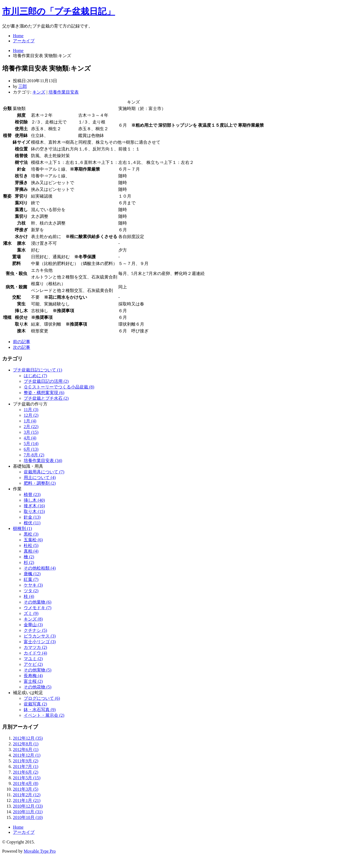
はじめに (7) (35, 375)
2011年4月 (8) (25, 783)
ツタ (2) (31, 590)
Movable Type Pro (40, 851)
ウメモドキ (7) (37, 607)
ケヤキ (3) (33, 585)
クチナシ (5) (35, 630)
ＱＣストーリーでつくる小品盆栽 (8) (59, 387)
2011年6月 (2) (25, 772)
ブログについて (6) (42, 698)
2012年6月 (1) (26, 749)
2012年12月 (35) (28, 738)
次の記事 (21, 347)
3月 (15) (31, 432)
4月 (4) (30, 438)
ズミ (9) (31, 613)
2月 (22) (31, 426)
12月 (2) (31, 415)
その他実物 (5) (37, 670)
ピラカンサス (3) (40, 636)
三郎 (22, 86)
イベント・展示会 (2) (44, 715)
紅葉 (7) (31, 579)
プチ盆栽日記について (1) (37, 370)
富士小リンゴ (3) (40, 641)
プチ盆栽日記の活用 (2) (46, 381)
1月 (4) (30, 421)
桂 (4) (29, 596)
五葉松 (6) (33, 539)
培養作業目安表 (64, 92)
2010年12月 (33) (28, 806)
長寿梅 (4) (33, 675)
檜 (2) (29, 556)
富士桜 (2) (33, 681)
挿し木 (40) (34, 500)
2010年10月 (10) (28, 817)
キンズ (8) (33, 619)
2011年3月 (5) (25, 789)
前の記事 (21, 341)
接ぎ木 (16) (34, 506)
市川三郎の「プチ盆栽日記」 (58, 11)
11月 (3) (31, 409)
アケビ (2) (33, 664)
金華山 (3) (33, 624)
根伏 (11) (32, 523)
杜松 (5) (31, 545)
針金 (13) (32, 517)
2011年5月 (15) (26, 778)
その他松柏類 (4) (40, 568)
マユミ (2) (33, 658)
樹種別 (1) (22, 528)
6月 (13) (31, 449)
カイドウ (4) (35, 653)
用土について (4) (40, 477)
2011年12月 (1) (26, 755)
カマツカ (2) (35, 647)
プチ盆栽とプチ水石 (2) (46, 398)
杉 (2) (29, 562)
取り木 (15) (34, 511)
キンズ (38, 92)
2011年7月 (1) (25, 766)
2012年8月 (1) (26, 744)
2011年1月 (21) (26, 800)
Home (18, 35)
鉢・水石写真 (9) (40, 709)
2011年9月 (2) (25, 761)
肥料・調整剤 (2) (40, 483)
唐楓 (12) (32, 573)
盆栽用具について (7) (44, 472)
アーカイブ (23, 41)
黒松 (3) (31, 534)
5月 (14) (31, 443)
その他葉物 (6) (37, 602)
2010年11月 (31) (28, 811)
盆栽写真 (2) (35, 704)
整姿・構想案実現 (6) (44, 392)
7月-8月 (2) (34, 455)
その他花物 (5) (37, 687)
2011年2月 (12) (26, 794)
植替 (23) (32, 494)
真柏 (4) (31, 551)
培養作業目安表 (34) (43, 460)
